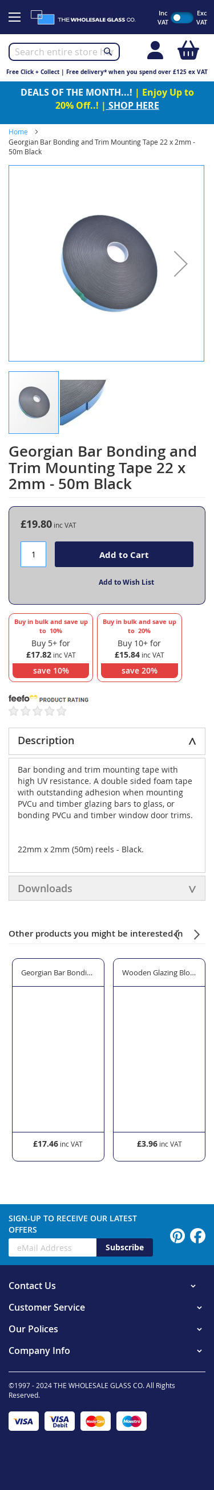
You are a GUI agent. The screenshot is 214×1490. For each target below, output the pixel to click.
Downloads (45, 888)
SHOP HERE (132, 105)
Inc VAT (163, 17)
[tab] (107, 741)
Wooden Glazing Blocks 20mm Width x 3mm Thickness (159, 972)
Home (18, 131)
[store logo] (88, 17)
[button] (181, 263)
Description (46, 740)
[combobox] (64, 52)
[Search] (108, 51)
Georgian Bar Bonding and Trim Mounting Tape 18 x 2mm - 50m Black (58, 972)
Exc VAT (201, 17)
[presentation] (176, 933)
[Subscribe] (124, 1247)
